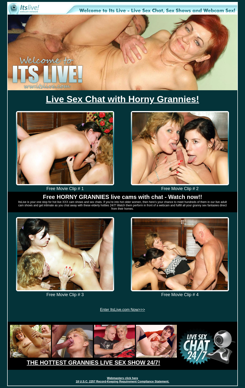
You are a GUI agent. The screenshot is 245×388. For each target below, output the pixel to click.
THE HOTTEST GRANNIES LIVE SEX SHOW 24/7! (93, 362)
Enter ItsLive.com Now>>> (122, 310)
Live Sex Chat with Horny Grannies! (122, 99)
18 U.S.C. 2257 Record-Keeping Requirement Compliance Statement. (122, 381)
